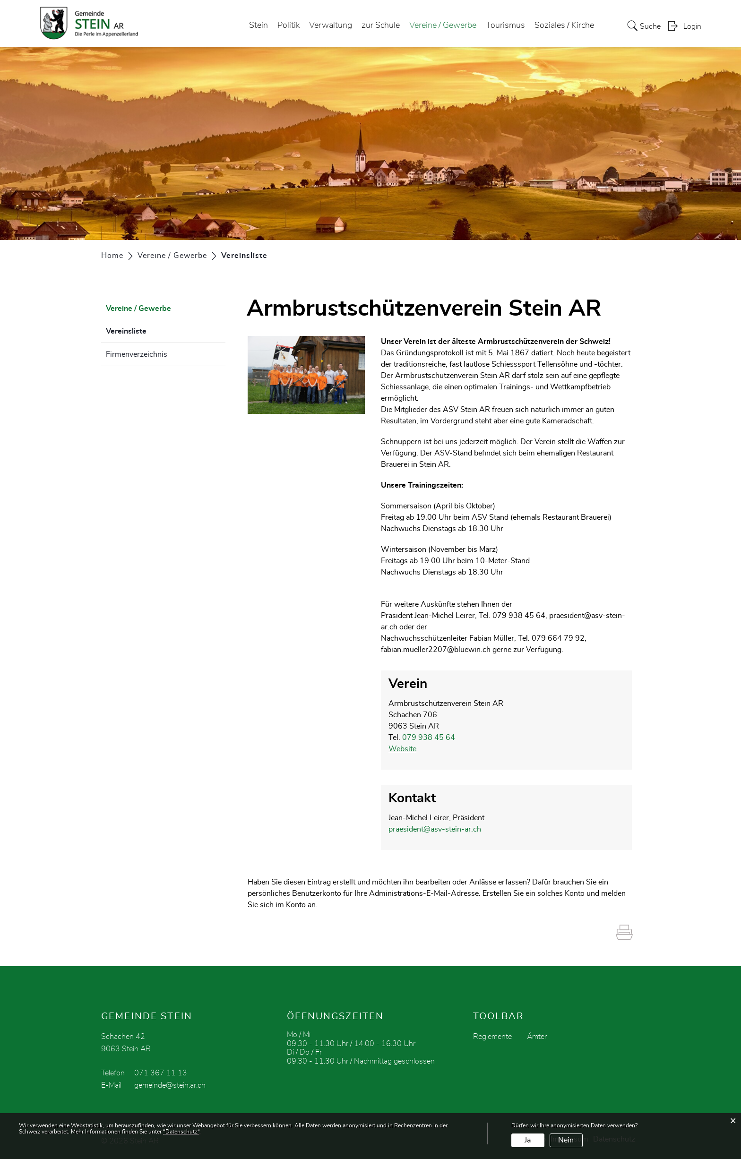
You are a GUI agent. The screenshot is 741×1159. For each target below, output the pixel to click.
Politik (288, 25)
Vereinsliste (150, 330)
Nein (566, 1140)
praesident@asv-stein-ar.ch (434, 829)
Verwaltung (330, 25)
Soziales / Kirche (564, 25)
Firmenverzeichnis (136, 354)
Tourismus (505, 25)
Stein (258, 25)
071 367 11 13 (160, 1073)
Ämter (537, 1036)
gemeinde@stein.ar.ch (170, 1085)
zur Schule (381, 25)
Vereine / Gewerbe (442, 25)
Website (402, 749)
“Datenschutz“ (181, 1131)
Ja (528, 1140)
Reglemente (492, 1036)
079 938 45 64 (428, 737)
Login (692, 26)
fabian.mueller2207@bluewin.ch (436, 649)
